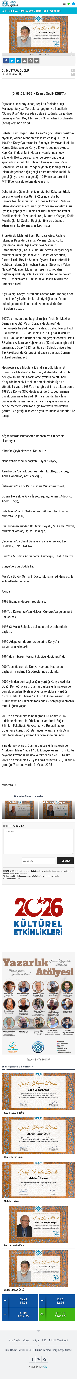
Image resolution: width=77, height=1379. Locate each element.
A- (73, 74)
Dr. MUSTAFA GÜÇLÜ (13, 74)
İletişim (35, 1340)
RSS (44, 1340)
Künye (26, 1340)
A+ (73, 70)
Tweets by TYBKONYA (38, 1059)
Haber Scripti (36, 1366)
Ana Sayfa (14, 1340)
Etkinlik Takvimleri (58, 1340)
